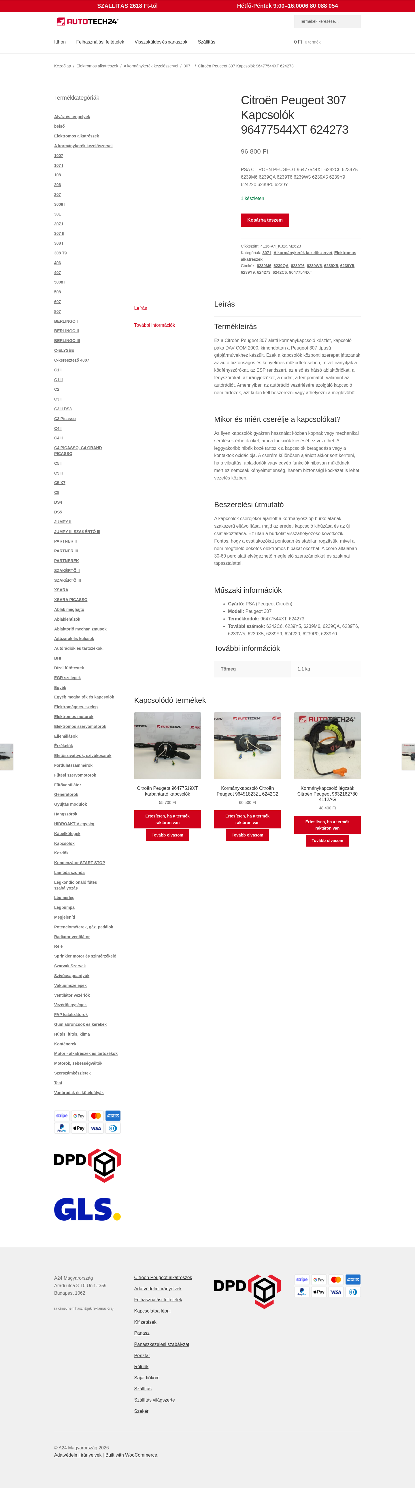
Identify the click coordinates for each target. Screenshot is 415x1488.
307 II (59, 233)
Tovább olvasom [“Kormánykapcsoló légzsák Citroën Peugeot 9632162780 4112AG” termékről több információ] (327, 840)
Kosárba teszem (265, 220)
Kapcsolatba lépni (152, 1310)
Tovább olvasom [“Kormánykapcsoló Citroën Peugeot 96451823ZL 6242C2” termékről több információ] (247, 835)
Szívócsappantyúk (71, 975)
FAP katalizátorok (71, 1014)
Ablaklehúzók (67, 619)
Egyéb (60, 687)
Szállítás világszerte (154, 1400)
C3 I (58, 399)
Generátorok (66, 794)
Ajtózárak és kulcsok (74, 638)
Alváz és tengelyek (72, 116)
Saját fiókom (147, 1377)
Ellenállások (66, 736)
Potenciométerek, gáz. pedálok (83, 927)
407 (57, 272)
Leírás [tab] (140, 308)
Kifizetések (145, 1322)
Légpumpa (64, 907)
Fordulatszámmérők (73, 765)
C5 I (58, 463)
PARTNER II (65, 541)
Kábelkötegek (67, 833)
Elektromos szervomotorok (80, 726)
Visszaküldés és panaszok (161, 41)
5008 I (59, 282)
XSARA (61, 590)
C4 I (58, 428)
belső (59, 126)
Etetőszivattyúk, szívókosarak (82, 755)
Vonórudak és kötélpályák (79, 1092)
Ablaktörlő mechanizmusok (80, 629)
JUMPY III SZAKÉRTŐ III (77, 531)
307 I (188, 66)
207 (57, 194)
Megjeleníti (64, 917)
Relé (58, 946)
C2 (56, 389)
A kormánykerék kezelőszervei (151, 66)
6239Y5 (347, 265)
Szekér (141, 1411)
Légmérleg (64, 897)
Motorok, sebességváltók (78, 1063)
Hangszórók (65, 814)
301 (57, 214)
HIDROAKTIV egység (74, 824)
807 (57, 311)
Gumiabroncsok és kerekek (80, 1024)
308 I (58, 243)
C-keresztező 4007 (71, 360)
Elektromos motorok (73, 716)
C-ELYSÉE (64, 350)
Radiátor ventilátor (72, 936)
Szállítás (206, 41)
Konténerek (65, 1044)
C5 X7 (59, 482)
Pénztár (142, 1355)
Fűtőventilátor (67, 785)
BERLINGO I (66, 321)
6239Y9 (248, 272)
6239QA (280, 265)
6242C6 (280, 272)
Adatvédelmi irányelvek (158, 1288)
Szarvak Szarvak (70, 966)
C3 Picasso (65, 418)
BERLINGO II (66, 330)
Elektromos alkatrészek (97, 66)
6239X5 (331, 265)
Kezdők (61, 853)
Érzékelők (63, 745)
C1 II (58, 379)
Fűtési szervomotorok (75, 775)
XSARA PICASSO (70, 599)
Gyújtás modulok (70, 804)
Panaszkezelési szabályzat (161, 1344)
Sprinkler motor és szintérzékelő (85, 956)
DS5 (58, 512)
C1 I (58, 370)
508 (57, 292)
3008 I (59, 204)
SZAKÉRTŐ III (67, 580)
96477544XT (300, 272)
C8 (56, 492)
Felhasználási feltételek (100, 41)
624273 (264, 272)
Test (58, 1083)
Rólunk (141, 1366)
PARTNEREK (66, 560)
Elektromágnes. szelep (76, 707)
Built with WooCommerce (131, 1455)
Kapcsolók (64, 843)
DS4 (58, 502)
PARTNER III (66, 551)
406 (57, 262)
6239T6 (297, 265)
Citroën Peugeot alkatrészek (163, 1277)
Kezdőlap (62, 66)
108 (57, 175)
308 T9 (60, 253)
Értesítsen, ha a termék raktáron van (168, 819)
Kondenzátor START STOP (79, 862)
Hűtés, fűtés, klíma (72, 1034)
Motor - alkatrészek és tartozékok (86, 1053)
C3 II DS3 (63, 409)
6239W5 (314, 265)
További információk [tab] (154, 325)
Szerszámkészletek (72, 1073)
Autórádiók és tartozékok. (78, 648)
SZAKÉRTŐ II (67, 570)
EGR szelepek (67, 677)
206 (57, 184)
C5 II (58, 473)
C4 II (58, 438)
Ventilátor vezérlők (72, 995)
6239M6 (264, 265)
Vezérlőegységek (70, 1004)
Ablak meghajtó (69, 609)
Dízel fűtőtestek (69, 668)
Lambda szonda (69, 872)
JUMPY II (62, 522)
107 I (58, 165)
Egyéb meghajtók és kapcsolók (84, 697)
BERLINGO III (67, 340)
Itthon (60, 41)
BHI (57, 658)
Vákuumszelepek (70, 985)
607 (57, 301)
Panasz (142, 1333)
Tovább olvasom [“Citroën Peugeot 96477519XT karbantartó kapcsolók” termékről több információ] (167, 835)
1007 (58, 155)
